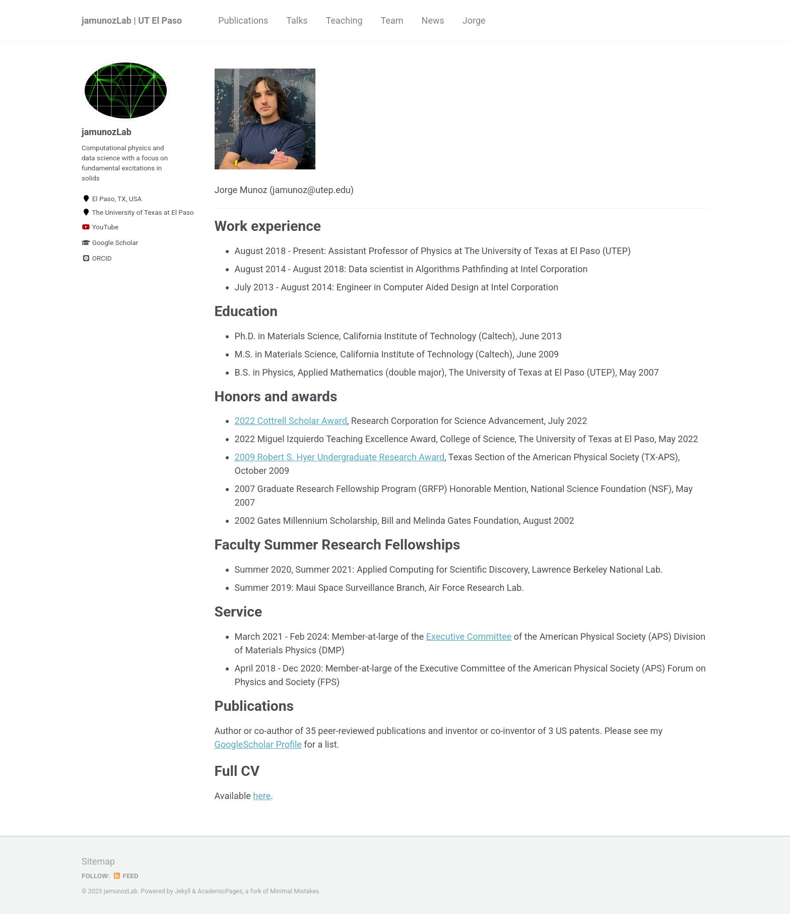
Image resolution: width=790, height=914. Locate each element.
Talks (296, 20)
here (262, 795)
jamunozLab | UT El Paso (132, 20)
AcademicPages (220, 891)
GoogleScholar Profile (258, 744)
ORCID (97, 258)
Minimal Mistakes (294, 891)
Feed (125, 876)
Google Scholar (110, 242)
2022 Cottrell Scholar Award (291, 420)
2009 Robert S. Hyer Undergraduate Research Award (340, 457)
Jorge (474, 20)
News (433, 20)
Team (392, 20)
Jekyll (183, 891)
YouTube (100, 227)
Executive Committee (469, 636)
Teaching (344, 20)
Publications (243, 20)
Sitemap (98, 861)
